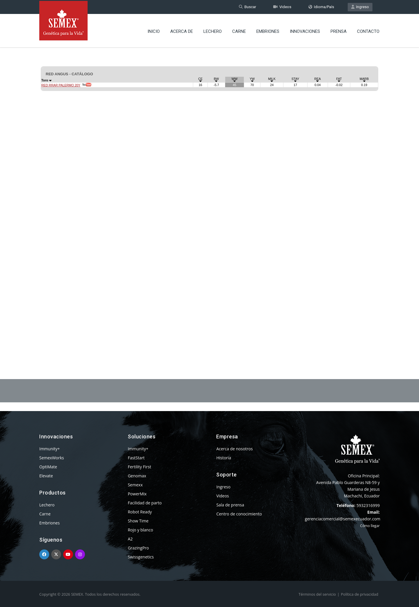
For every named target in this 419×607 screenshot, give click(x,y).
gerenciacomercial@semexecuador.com (343, 519)
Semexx (135, 485)
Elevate (46, 476)
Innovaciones (305, 30)
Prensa (339, 30)
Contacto (368, 30)
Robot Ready (140, 512)
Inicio (154, 30)
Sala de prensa (230, 505)
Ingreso (360, 7)
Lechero (212, 30)
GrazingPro (138, 548)
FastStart (136, 457)
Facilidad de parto (144, 503)
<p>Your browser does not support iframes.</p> (209, 197)
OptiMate (48, 466)
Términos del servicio (317, 594)
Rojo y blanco (140, 530)
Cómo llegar (370, 525)
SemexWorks (51, 457)
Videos (282, 7)
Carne (239, 30)
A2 (130, 539)
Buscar (247, 7)
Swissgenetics (141, 557)
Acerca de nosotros (234, 448)
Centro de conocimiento (239, 514)
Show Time (138, 521)
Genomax (137, 476)
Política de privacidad (359, 594)
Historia (223, 457)
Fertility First (139, 466)
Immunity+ (49, 448)
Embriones (267, 30)
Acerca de (181, 30)
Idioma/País (321, 7)
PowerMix (137, 494)
